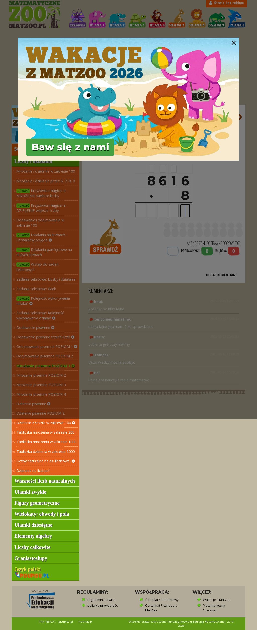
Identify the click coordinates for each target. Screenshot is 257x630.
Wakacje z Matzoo (217, 599)
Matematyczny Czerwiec (214, 607)
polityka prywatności (102, 605)
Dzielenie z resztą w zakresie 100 (45, 422)
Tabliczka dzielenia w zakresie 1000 (45, 451)
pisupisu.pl (65, 621)
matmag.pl (85, 621)
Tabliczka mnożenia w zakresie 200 (45, 432)
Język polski (31, 571)
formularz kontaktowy (162, 599)
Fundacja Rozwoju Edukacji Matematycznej (196, 621)
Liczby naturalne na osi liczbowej (45, 460)
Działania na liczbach (33, 470)
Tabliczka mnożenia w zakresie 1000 (46, 441)
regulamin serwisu (101, 599)
